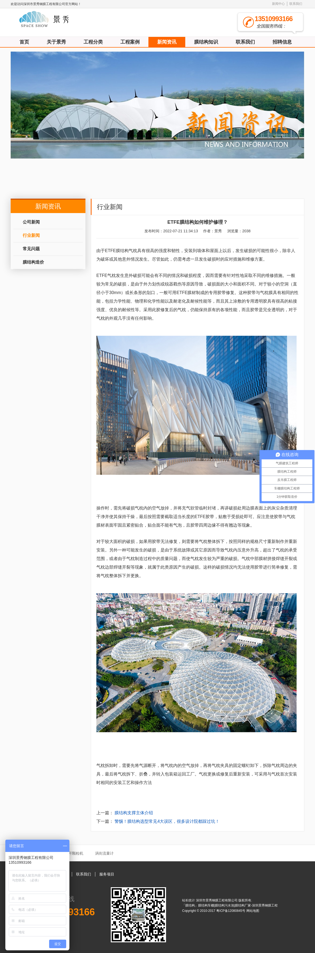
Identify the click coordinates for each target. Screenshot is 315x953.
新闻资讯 (166, 42)
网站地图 (252, 911)
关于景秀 (56, 42)
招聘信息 (282, 42)
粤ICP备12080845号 (231, 911)
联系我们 (295, 4)
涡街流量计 (104, 853)
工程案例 (130, 42)
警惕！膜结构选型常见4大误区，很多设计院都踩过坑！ (167, 821)
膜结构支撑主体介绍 (134, 813)
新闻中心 (278, 4)
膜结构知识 (206, 42)
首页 (24, 42)
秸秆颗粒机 (74, 853)
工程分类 (93, 42)
